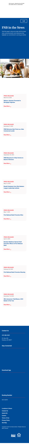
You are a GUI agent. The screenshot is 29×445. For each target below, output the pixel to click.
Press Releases (9, 96)
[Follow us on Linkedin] (14, 353)
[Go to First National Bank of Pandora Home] (14, 11)
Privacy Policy (6, 420)
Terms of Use (5, 418)
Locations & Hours (7, 408)
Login (23, 21)
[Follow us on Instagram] (6, 361)
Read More (7, 106)
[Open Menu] (3, 21)
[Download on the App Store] (6, 378)
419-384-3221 (6, 335)
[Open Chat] (22, 439)
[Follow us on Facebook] (6, 353)
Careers (4, 415)
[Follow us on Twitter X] (22, 353)
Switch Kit (4, 413)
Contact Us (5, 411)
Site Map (4, 422)
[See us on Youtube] (14, 361)
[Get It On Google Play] (6, 386)
